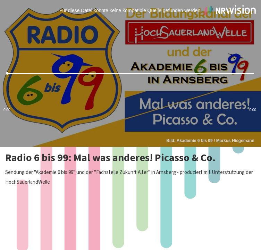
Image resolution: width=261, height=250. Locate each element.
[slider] (130, 73)
